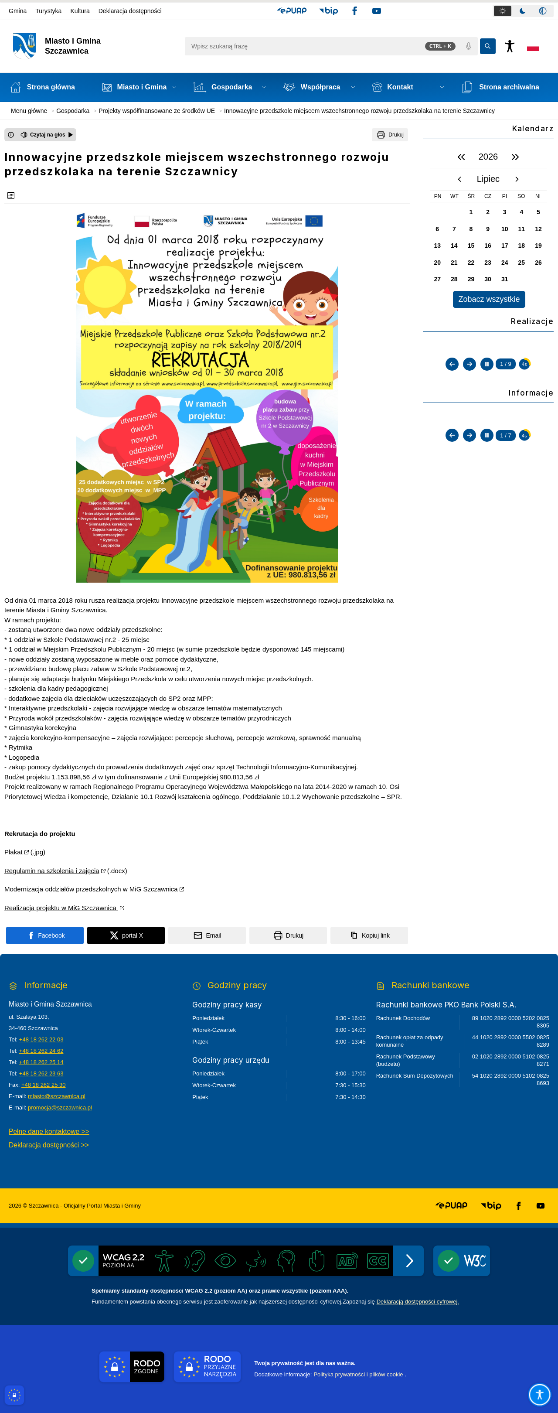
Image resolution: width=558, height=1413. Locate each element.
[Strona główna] (47, 87)
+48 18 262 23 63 (41, 1073)
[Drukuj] (390, 134)
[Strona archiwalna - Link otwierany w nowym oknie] (505, 87)
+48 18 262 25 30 (43, 1085)
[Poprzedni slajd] (452, 445)
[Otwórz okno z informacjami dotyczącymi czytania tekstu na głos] (10, 134)
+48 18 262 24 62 (41, 1051)
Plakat (13, 852)
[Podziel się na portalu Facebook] (45, 935)
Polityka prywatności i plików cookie (358, 1374)
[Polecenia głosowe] (468, 46)
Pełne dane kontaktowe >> (49, 1131)
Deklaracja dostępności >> (49, 1145)
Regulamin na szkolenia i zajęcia (51, 870)
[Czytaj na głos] (46, 134)
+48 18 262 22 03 (41, 1039)
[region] (488, 227)
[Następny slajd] (469, 445)
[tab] (502, 11)
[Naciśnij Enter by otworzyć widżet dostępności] (509, 46)
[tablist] (523, 11)
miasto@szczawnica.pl (56, 1096)
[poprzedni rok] (461, 157)
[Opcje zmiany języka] (533, 46)
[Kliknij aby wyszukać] (488, 46)
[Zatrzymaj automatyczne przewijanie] (486, 445)
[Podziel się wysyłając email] (207, 935)
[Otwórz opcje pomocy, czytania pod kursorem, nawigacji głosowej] (540, 1395)
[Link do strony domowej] (94, 46)
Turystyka (48, 10)
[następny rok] (515, 157)
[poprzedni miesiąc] (459, 179)
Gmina (18, 10)
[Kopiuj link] (369, 935)
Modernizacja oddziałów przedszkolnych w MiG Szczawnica (91, 889)
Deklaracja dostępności (130, 10)
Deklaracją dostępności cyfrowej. (418, 1301)
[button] (292, 10)
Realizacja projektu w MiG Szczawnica (61, 907)
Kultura (79, 10)
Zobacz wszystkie (489, 299)
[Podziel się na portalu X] (126, 935)
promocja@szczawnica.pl (60, 1107)
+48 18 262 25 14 (41, 1062)
